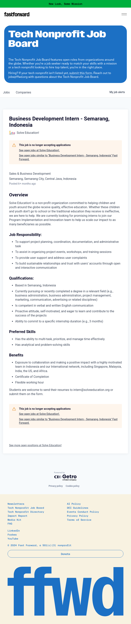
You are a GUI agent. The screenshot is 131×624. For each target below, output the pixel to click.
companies (23, 92)
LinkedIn (14, 530)
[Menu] (124, 14)
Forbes (12, 534)
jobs (6, 92)
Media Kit (14, 519)
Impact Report (17, 515)
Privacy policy (56, 486)
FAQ (10, 523)
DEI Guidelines (77, 507)
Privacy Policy (77, 515)
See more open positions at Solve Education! (35, 445)
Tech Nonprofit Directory (26, 511)
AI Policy (74, 503)
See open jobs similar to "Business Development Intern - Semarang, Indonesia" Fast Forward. (68, 157)
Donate (65, 554)
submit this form (80, 73)
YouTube (13, 538)
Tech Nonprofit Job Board (26, 507)
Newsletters (16, 503)
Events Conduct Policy (83, 511)
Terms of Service (79, 519)
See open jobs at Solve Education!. (39, 150)
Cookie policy (72, 486)
